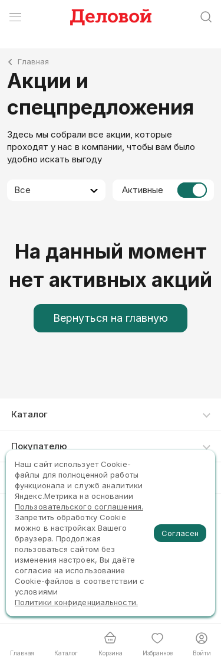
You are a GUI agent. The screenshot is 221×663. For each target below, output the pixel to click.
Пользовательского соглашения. (79, 506)
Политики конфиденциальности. (76, 602)
